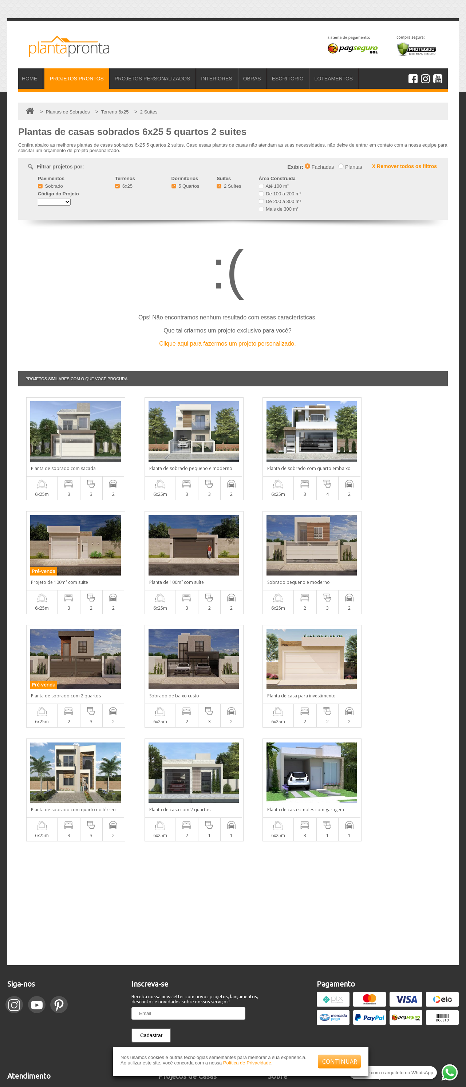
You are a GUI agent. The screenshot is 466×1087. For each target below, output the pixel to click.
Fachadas (319, 167)
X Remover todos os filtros (404, 166)
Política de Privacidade (247, 1063)
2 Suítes (229, 186)
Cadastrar (151, 921)
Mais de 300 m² (279, 209)
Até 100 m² (274, 186)
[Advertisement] (233, 789)
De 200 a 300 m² (280, 201)
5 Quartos (185, 186)
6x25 (124, 186)
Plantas (350, 167)
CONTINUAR (339, 1062)
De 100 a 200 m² (280, 193)
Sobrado (50, 186)
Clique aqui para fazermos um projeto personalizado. (227, 344)
